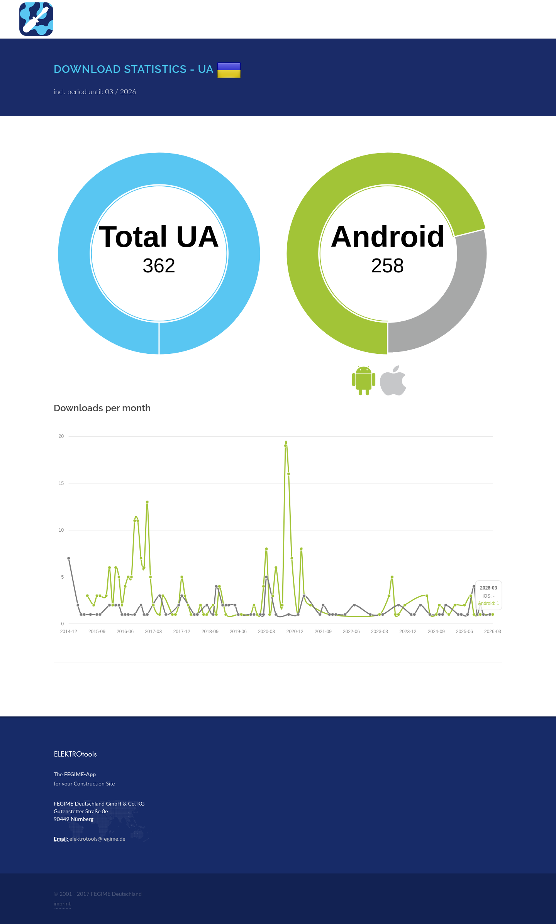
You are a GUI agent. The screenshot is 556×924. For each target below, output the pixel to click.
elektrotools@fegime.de (97, 838)
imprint (62, 903)
